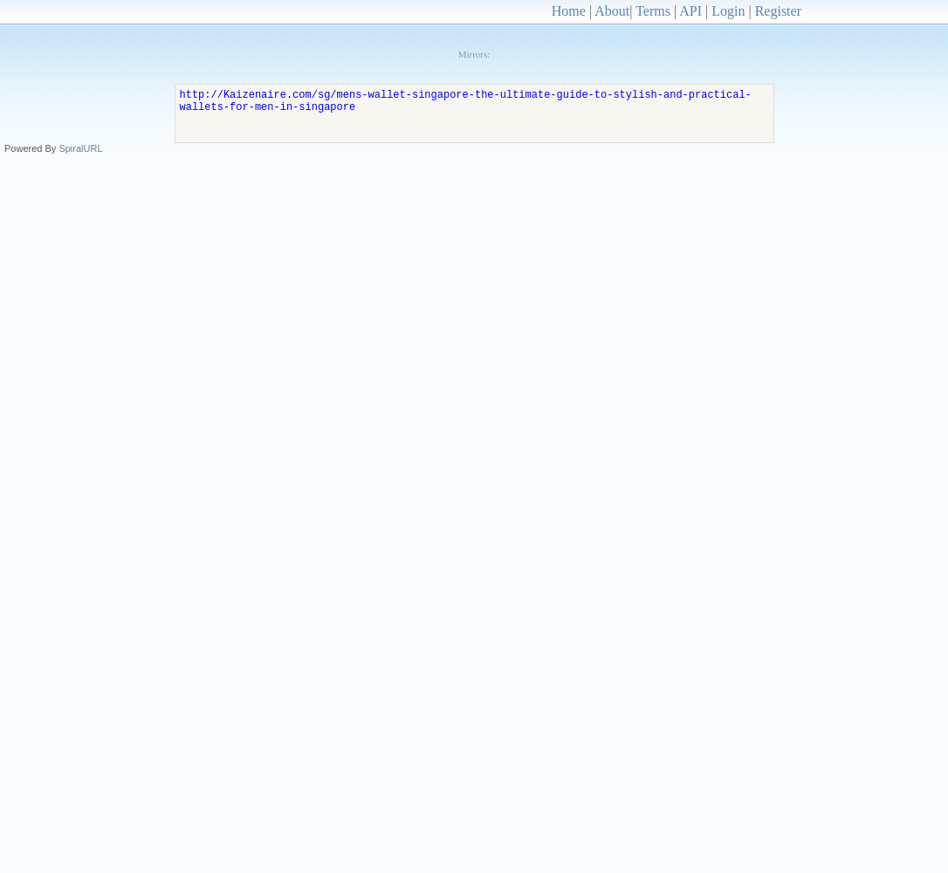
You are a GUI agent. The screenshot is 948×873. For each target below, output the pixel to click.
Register (778, 10)
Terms (652, 10)
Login (728, 10)
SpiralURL (80, 148)
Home (569, 10)
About (611, 10)
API (690, 10)
